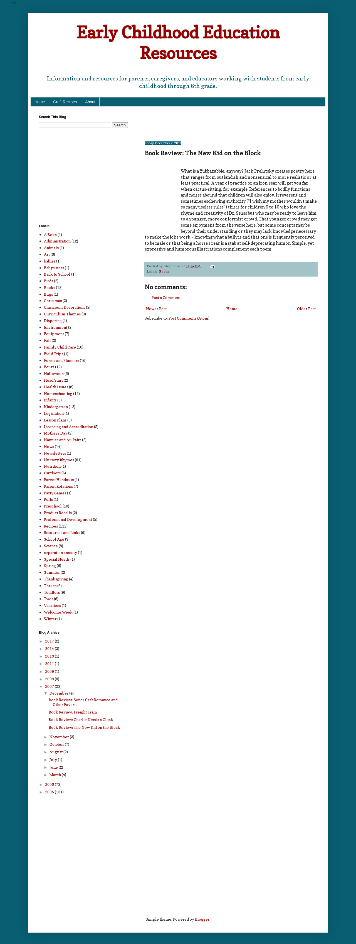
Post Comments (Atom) (189, 318)
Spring (50, 565)
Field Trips (53, 353)
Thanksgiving (56, 579)
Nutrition (52, 466)
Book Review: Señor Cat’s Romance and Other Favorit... (83, 702)
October (57, 744)
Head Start (53, 380)
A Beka (50, 234)
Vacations (52, 605)
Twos (48, 598)
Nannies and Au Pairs (62, 439)
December (59, 693)
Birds (48, 280)
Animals (51, 247)
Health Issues (56, 386)
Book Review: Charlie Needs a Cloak (81, 719)
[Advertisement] (210, 123)
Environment (55, 327)
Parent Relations (58, 486)
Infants (50, 400)
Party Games (55, 493)
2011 (50, 663)
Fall (47, 340)
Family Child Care (60, 347)
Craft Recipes (65, 102)
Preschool (53, 506)
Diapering (53, 320)
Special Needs (57, 559)
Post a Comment (166, 297)
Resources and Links (62, 532)
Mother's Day (55, 433)
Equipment (54, 333)
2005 (50, 791)
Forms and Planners (61, 360)
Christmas (53, 300)
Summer (52, 572)
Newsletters (55, 453)
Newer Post (156, 308)
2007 (50, 686)
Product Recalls (58, 512)
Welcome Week (58, 612)
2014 (50, 648)
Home (39, 102)
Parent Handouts (59, 479)
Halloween (54, 373)
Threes (50, 585)
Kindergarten (56, 406)
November (60, 736)
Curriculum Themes (62, 314)
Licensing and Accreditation (68, 426)
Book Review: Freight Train (73, 712)
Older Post (306, 308)
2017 (50, 641)
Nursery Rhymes (59, 459)
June (54, 767)
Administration (57, 241)
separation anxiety (60, 552)
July (54, 759)
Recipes (51, 526)
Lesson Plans (55, 420)
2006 (50, 784)
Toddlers (52, 592)
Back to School (57, 274)
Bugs (48, 294)
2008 (50, 678)
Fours (49, 366)
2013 (50, 656)
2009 (50, 671)
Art (47, 254)
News (49, 446)
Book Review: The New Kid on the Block (84, 727)
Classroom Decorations (64, 307)
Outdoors (52, 472)
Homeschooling (58, 393)
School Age (54, 539)
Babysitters (54, 267)
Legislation (54, 413)
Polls (48, 499)
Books (164, 271)
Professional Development (68, 519)
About (90, 102)
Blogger (202, 919)
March (56, 774)
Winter (50, 618)
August (56, 751)
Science (51, 545)
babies (49, 261)
